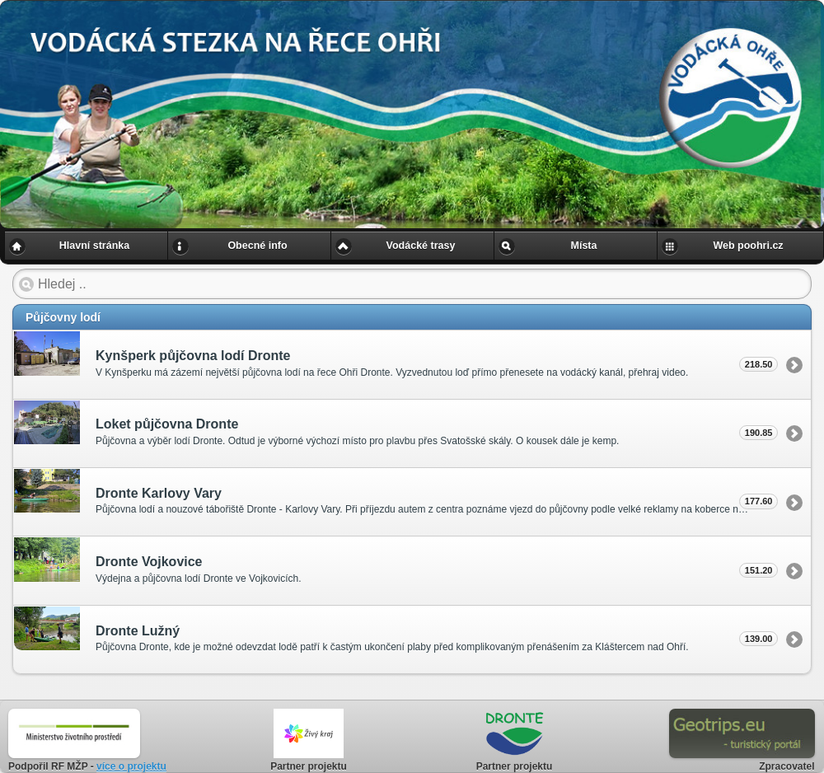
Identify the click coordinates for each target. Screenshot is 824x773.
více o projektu (131, 766)
